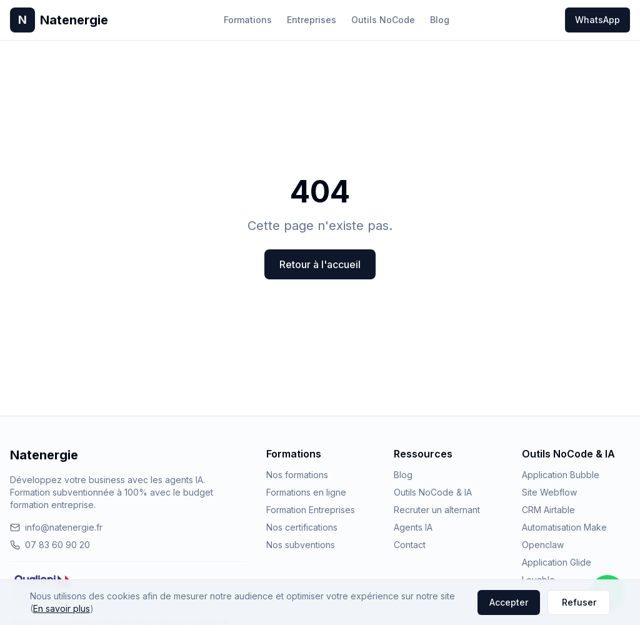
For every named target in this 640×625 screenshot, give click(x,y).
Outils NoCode (383, 19)
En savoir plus (61, 608)
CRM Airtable (548, 509)
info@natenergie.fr (56, 527)
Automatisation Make (564, 527)
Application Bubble (560, 474)
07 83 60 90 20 (50, 544)
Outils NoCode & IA (433, 492)
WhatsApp (597, 19)
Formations (248, 19)
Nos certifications (302, 527)
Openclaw (543, 544)
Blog (439, 19)
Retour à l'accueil (320, 264)
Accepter (508, 602)
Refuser (579, 602)
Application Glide (556, 562)
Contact (410, 544)
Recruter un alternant (437, 509)
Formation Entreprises (310, 509)
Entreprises (311, 19)
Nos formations (297, 474)
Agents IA (413, 527)
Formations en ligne (306, 492)
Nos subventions (300, 544)
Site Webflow (549, 492)
